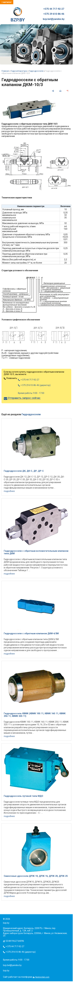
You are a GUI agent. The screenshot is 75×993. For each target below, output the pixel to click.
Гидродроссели (36, 71)
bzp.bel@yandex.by (53, 19)
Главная (5, 71)
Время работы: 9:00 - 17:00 (31, 393)
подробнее (9, 491)
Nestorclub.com (42, 977)
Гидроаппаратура (19, 71)
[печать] (60, 90)
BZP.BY (18, 15)
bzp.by (6, 970)
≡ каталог (7, 2)
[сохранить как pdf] (67, 90)
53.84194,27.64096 (15, 941)
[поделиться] (52, 90)
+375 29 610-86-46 (53, 14)
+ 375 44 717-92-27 (28, 380)
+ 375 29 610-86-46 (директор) (34, 385)
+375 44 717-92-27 (53, 9)
